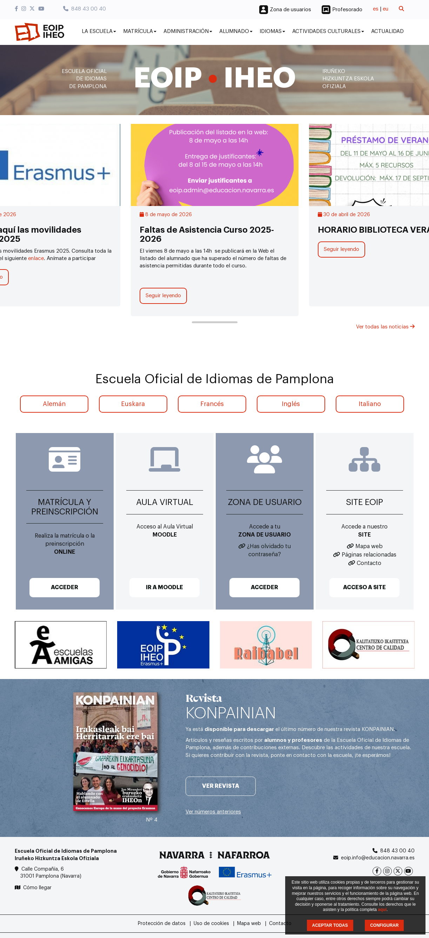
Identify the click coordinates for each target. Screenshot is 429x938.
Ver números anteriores (213, 811)
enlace (36, 258)
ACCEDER (64, 587)
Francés (212, 404)
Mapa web (369, 546)
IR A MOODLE (164, 587)
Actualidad (387, 31)
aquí (382, 909)
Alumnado (236, 31)
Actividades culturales (328, 31)
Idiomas (272, 31)
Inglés (291, 404)
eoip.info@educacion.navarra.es (378, 858)
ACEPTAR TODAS (330, 925)
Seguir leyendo (163, 295)
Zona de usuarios (290, 9)
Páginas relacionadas (369, 555)
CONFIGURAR (384, 925)
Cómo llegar (37, 887)
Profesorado (347, 9)
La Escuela (99, 31)
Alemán (54, 404)
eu (385, 9)
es (375, 9)
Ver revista (220, 786)
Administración (187, 31)
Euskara (133, 404)
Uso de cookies (211, 923)
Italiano (369, 404)
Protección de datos (162, 923)
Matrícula (139, 31)
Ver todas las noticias (385, 327)
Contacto (369, 563)
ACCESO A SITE (364, 587)
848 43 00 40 (84, 9)
